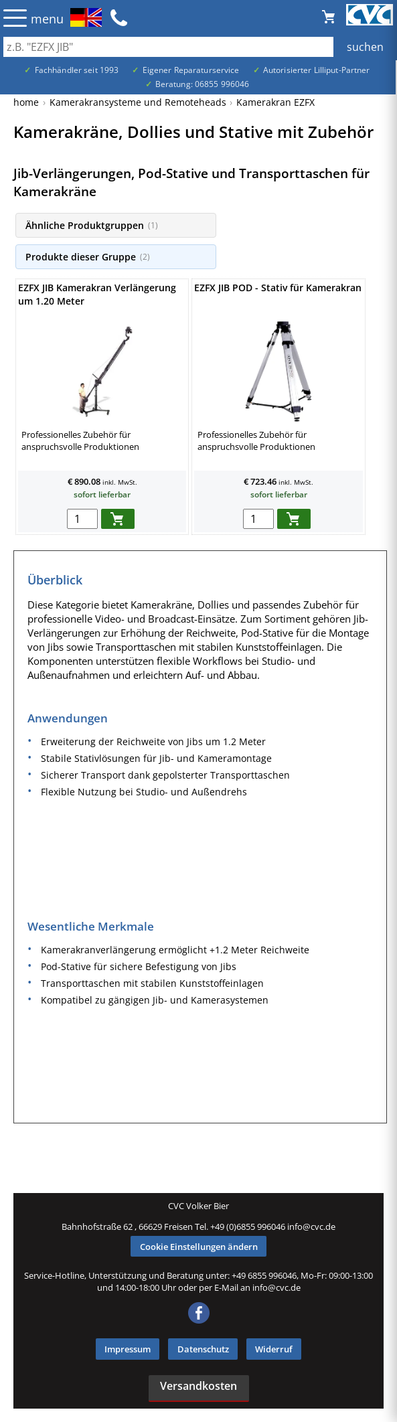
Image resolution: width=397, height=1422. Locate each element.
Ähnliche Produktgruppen (91, 225)
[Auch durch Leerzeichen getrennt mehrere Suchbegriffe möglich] (198, 46)
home (26, 102)
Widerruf (274, 1349)
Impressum (127, 1349)
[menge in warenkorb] (82, 519)
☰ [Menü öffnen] (15, 18)
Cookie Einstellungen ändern (199, 1247)
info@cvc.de (311, 1226)
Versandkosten (198, 1385)
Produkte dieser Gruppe (87, 256)
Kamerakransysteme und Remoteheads (138, 102)
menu (47, 19)
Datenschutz (203, 1349)
